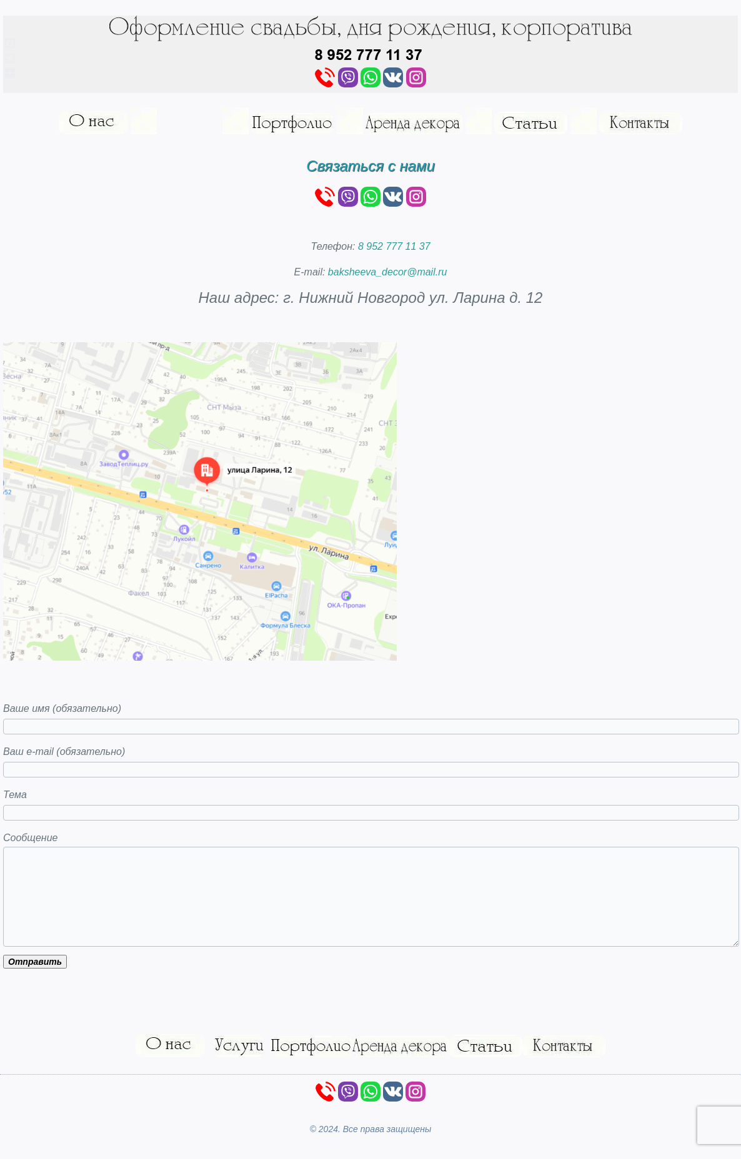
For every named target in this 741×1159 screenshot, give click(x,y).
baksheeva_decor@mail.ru (387, 272)
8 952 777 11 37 (394, 246)
